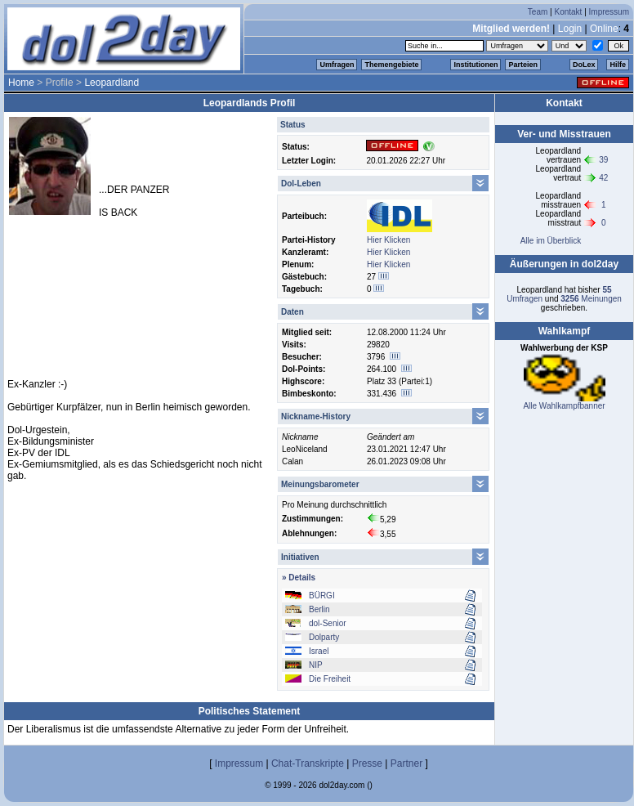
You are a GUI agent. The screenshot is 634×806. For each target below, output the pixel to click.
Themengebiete (391, 64)
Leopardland (111, 82)
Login (570, 28)
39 (603, 159)
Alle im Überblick (550, 240)
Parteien (523, 64)
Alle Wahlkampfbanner (564, 405)
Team (537, 11)
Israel (318, 651)
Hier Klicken (388, 239)
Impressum (609, 11)
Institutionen (475, 64)
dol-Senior (327, 623)
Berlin (319, 609)
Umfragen (336, 64)
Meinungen (591, 298)
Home (21, 82)
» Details (298, 577)
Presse (367, 763)
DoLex (584, 64)
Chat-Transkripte (307, 763)
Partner (406, 763)
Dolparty (324, 637)
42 (603, 177)
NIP (316, 664)
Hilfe (617, 64)
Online (604, 28)
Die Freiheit (329, 678)
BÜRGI (322, 595)
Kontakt (568, 11)
